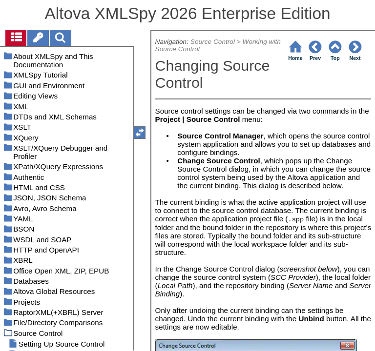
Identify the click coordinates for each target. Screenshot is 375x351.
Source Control (212, 41)
